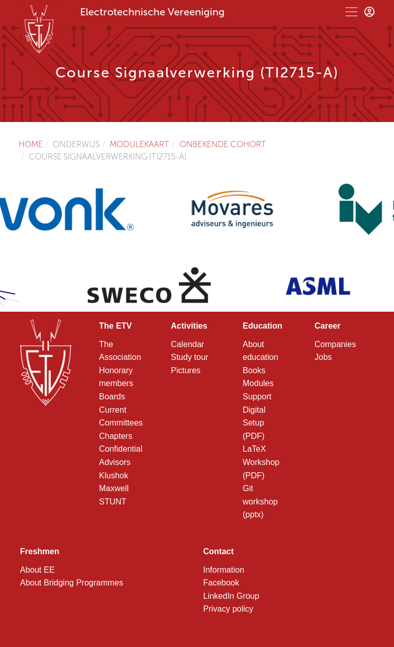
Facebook (221, 582)
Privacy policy (228, 608)
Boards (112, 396)
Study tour (189, 357)
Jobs (323, 357)
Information (223, 569)
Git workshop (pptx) (260, 501)
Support (257, 396)
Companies (335, 344)
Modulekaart (139, 144)
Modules (258, 383)
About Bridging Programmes (71, 582)
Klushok (113, 475)
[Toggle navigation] (351, 11)
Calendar (187, 344)
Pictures (186, 370)
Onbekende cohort (223, 144)
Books (254, 370)
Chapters (115, 436)
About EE (37, 569)
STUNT (112, 501)
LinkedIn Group (231, 596)
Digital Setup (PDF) (254, 423)
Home (30, 144)
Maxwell (114, 488)
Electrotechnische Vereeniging (152, 12)
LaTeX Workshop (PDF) (261, 461)
